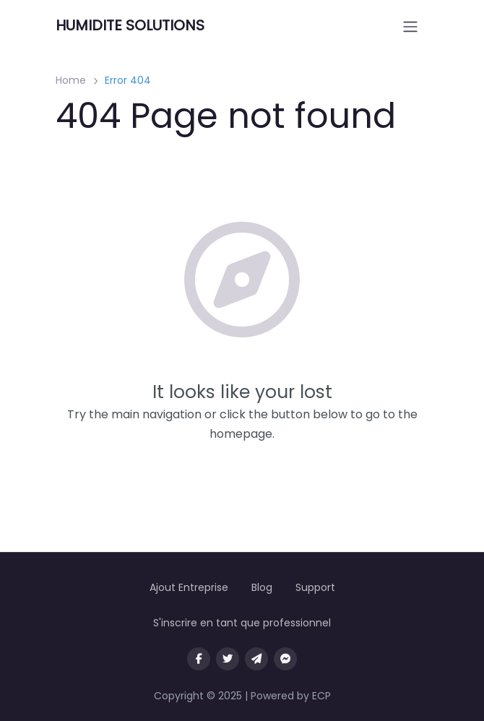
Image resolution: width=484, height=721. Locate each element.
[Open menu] (410, 27)
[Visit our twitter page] (227, 658)
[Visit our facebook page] (198, 658)
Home (71, 80)
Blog (261, 587)
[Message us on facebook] (285, 658)
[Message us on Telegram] (256, 658)
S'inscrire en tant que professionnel (242, 623)
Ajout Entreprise (189, 587)
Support (315, 587)
